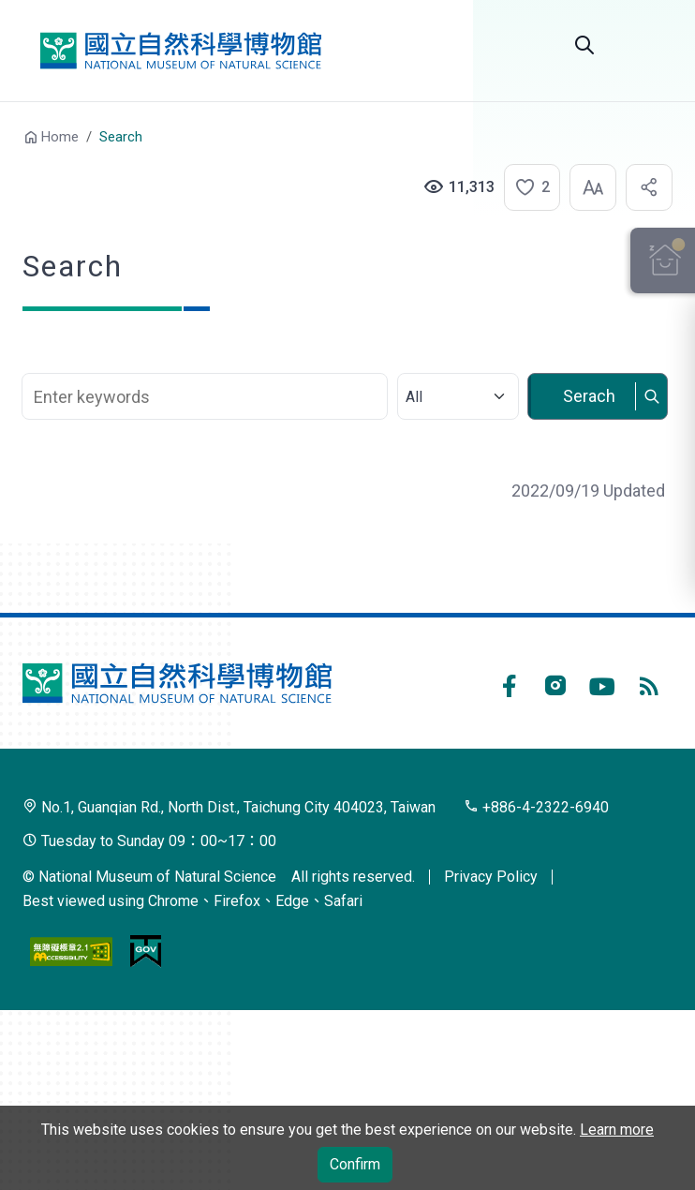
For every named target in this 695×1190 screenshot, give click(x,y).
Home (60, 136)
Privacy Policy (491, 876)
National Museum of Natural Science (180, 50)
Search (584, 45)
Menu (650, 45)
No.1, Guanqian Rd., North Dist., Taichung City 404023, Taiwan (229, 807)
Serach (588, 396)
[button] (526, 187)
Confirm (355, 1164)
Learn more (617, 1129)
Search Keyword (207, 363)
